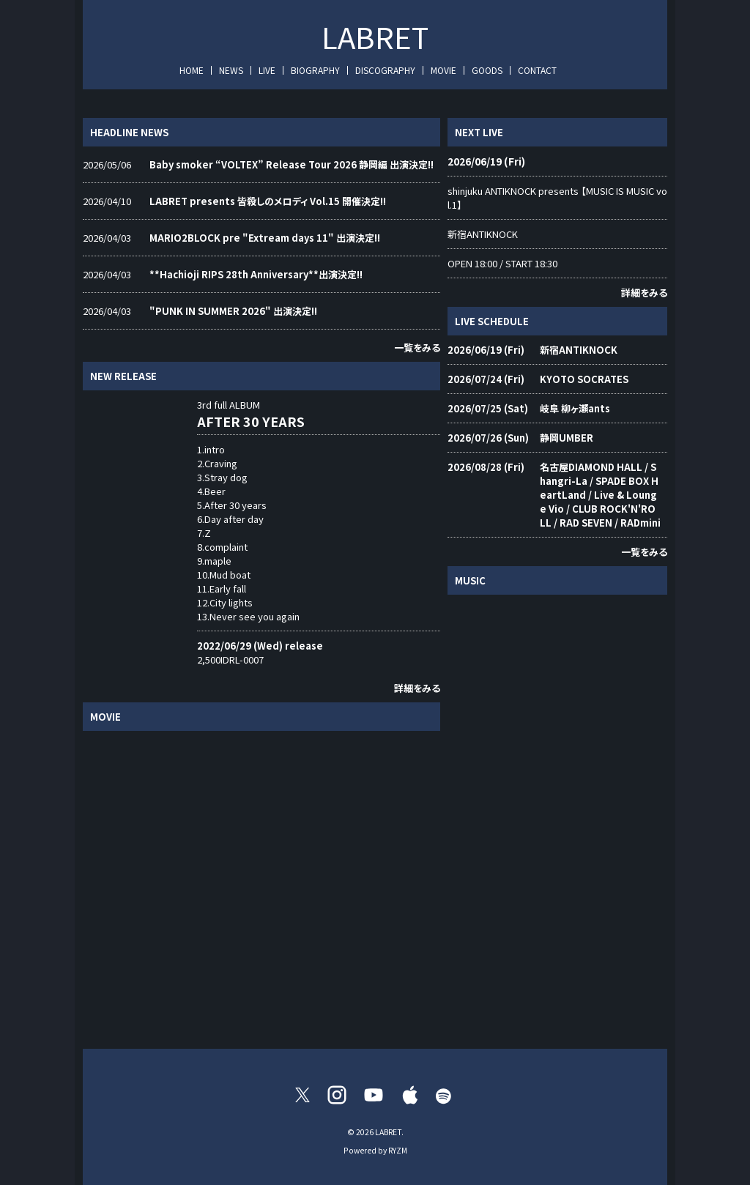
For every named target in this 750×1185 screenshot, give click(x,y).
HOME (191, 70)
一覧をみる (417, 347)
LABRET (375, 36)
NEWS (231, 70)
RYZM (397, 1150)
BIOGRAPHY (315, 70)
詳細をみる (417, 688)
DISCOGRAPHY (385, 70)
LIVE (267, 70)
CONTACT (537, 70)
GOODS (487, 70)
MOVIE (443, 70)
